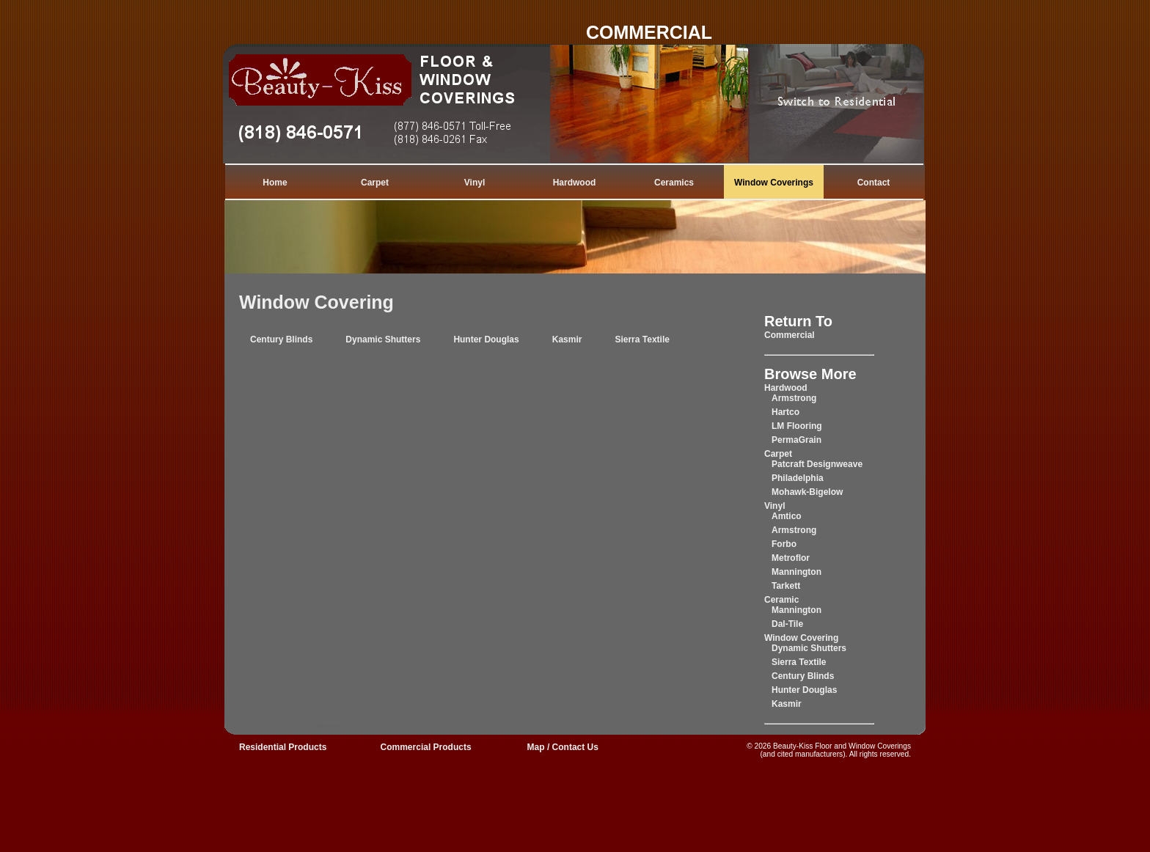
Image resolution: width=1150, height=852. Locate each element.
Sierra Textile (642, 339)
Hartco (785, 412)
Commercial (789, 335)
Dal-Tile (787, 624)
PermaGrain (796, 440)
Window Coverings (773, 182)
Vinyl (474, 182)
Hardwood (574, 182)
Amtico (787, 516)
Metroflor (791, 558)
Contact (873, 182)
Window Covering (316, 302)
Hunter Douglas (486, 339)
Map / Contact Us (562, 747)
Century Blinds (281, 339)
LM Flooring (797, 426)
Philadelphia (798, 478)
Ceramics (674, 182)
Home (275, 182)
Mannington (796, 572)
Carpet (375, 182)
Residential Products (282, 747)
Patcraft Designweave (817, 464)
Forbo (784, 544)
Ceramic (781, 600)
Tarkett (786, 586)
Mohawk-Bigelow (807, 492)
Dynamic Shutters (382, 339)
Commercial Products (426, 747)
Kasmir (567, 339)
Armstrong (794, 398)
